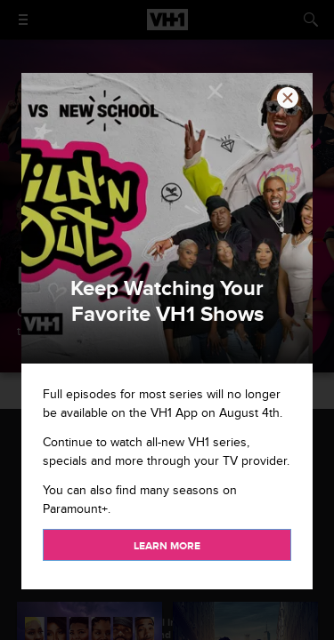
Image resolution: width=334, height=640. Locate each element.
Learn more (167, 546)
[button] (287, 97)
